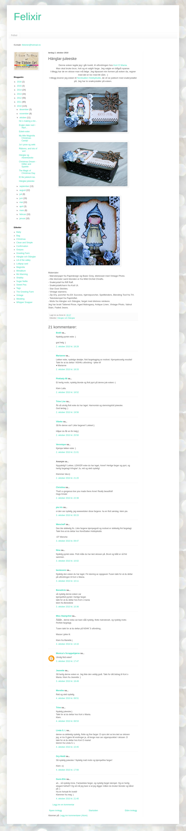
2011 (19, 102)
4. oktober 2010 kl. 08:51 (67, 698)
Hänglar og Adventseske (26, 156)
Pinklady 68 (61, 378)
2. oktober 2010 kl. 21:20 (67, 478)
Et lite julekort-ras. (27, 177)
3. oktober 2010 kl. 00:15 (67, 515)
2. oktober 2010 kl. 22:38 (67, 498)
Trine (58, 707)
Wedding (20, 299)
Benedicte (61, 590)
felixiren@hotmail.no (31, 45)
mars (22, 210)
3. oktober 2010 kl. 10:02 (67, 561)
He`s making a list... (28, 121)
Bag (18, 235)
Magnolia (20, 267)
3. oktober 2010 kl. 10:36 (67, 606)
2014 (19, 90)
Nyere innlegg (55, 810)
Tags (18, 288)
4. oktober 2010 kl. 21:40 (67, 798)
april (21, 206)
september (24, 186)
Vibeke (59, 421)
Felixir (27, 16)
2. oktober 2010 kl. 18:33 (67, 369)
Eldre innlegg (131, 810)
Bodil (58, 333)
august (22, 190)
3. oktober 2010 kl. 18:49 (67, 681)
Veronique (61, 444)
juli (21, 194)
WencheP (60, 524)
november (24, 113)
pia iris (59, 507)
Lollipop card (22, 264)
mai (21, 202)
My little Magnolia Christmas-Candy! (27, 138)
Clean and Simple (24, 242)
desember (24, 109)
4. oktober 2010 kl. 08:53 (67, 721)
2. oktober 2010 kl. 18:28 (67, 346)
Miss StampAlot (63, 616)
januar (22, 218)
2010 (19, 106)
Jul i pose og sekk (27, 144)
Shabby (19, 277)
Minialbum (21, 271)
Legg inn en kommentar (63, 804)
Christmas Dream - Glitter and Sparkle (27, 164)
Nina (58, 550)
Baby (18, 232)
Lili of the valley (23, 260)
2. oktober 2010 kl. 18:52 (67, 392)
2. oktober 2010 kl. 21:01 (67, 452)
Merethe (60, 690)
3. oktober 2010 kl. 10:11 (67, 581)
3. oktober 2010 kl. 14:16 (67, 644)
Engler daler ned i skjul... (27, 126)
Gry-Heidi (60, 756)
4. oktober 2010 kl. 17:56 (67, 770)
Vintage (19, 295)
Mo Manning (22, 274)
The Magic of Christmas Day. (27, 171)
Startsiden (93, 810)
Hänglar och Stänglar (66, 318)
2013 (19, 94)
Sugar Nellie (22, 281)
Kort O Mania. (120, 65)
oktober (23, 117)
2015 (19, 86)
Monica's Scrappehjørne (68, 653)
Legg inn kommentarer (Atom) (73, 815)
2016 (19, 82)
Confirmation (22, 246)
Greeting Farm (23, 253)
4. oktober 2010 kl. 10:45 (67, 747)
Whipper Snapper (24, 302)
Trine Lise (61, 401)
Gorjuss (19, 249)
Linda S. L (61, 730)
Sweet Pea (21, 285)
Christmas (21, 239)
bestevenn (61, 570)
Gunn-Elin (61, 779)
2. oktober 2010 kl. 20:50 (67, 435)
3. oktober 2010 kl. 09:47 (67, 541)
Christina (60, 487)
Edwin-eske (24, 131)
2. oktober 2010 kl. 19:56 (67, 412)
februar (23, 214)
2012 (19, 98)
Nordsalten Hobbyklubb (89, 78)
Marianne (60, 355)
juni (21, 198)
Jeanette (60, 670)
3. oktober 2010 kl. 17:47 (67, 661)
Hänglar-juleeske (26, 181)
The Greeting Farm (25, 292)
